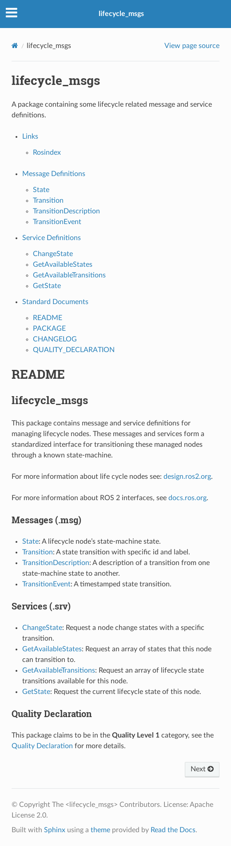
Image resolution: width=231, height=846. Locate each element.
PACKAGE (49, 328)
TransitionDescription (66, 211)
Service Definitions (51, 237)
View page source (191, 45)
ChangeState (53, 253)
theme (100, 830)
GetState (47, 285)
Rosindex (47, 152)
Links (30, 136)
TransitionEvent (57, 221)
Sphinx (54, 830)
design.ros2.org (187, 476)
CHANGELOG (55, 339)
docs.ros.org (187, 497)
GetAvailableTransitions (69, 275)
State (41, 189)
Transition (48, 200)
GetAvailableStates (62, 264)
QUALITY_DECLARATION (74, 349)
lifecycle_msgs (121, 13)
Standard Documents (55, 301)
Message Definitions (53, 173)
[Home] (15, 45)
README (47, 317)
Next (202, 769)
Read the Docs (173, 830)
